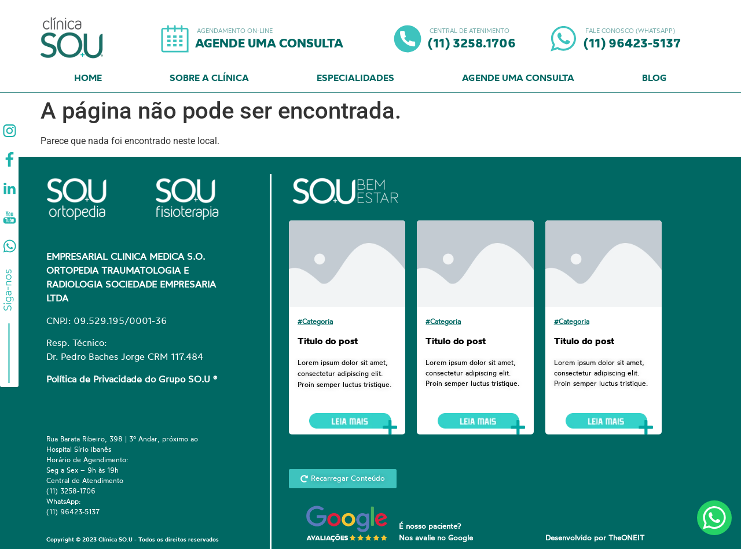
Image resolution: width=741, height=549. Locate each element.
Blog (654, 78)
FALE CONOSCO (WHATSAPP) (629, 31)
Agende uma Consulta (518, 78)
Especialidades (355, 78)
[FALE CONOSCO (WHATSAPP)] (563, 38)
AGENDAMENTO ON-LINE (234, 31)
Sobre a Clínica (209, 78)
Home (88, 78)
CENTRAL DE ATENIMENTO (468, 31)
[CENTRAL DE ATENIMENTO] (407, 38)
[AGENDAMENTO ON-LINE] (174, 38)
